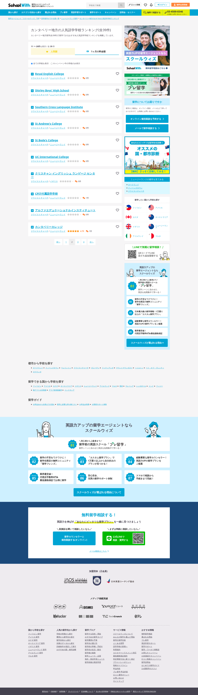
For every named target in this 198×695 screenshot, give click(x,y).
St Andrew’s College (48, 123)
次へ (92, 242)
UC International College (52, 157)
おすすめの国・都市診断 (66, 649)
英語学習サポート (78, 12)
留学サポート (95, 12)
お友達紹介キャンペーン (151, 656)
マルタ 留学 (33, 656)
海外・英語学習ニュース (95, 659)
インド (151, 386)
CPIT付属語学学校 (46, 193)
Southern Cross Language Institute (59, 107)
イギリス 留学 (33, 646)
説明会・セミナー (127, 12)
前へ (58, 242)
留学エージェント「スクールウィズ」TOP (23, 18)
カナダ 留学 (33, 640)
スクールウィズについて (123, 634)
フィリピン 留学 (34, 634)
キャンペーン (110, 12)
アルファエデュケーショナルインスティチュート (65, 210)
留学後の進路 (90, 652)
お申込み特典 (84, 404)
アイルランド (104, 386)
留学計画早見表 (119, 640)
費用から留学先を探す (65, 637)
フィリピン (37, 386)
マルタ (114, 386)
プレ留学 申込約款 (120, 671)
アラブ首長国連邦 (55, 390)
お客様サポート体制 (99, 404)
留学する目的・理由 (93, 634)
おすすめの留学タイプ (94, 637)
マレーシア (129, 386)
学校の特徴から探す (65, 634)
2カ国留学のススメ (149, 668)
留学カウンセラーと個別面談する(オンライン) (74, 538)
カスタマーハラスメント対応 (124, 652)
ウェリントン (66, 368)
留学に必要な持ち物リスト (67, 404)
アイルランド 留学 (35, 652)
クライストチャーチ (39, 78)
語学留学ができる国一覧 (50, 18)
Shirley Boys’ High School (52, 90)
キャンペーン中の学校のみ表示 (66, 63)
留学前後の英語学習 (93, 662)
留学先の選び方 (91, 643)
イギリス (54, 181)
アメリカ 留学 (33, 637)
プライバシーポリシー (122, 662)
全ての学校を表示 (41, 63)
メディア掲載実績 (99, 598)
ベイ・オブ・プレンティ (155, 368)
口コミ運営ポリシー (121, 675)
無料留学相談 (146, 634)
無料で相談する (152, 12)
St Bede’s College (46, 140)
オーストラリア (66, 386)
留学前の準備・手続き (94, 646)
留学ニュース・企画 (93, 656)
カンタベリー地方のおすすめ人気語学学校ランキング (99, 18)
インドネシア (69, 390)
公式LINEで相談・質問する (125, 538)
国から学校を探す (36, 630)
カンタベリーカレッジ (49, 227)
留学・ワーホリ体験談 (150, 649)
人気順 (54, 51)
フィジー (159, 386)
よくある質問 (118, 643)
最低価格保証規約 (120, 656)
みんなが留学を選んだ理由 (124, 637)
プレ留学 (64, 12)
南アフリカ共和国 (39, 390)
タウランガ (37, 372)
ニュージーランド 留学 (37, 649)
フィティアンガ (107, 368)
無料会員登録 (180, 4)
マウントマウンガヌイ (124, 368)
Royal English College (49, 74)
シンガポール (141, 386)
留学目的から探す (64, 640)
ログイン (162, 4)
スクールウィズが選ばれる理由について (99, 492)
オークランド (133, 185)
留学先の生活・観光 (93, 649)
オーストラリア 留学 (36, 643)
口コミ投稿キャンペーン (151, 659)
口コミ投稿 (134, 4)
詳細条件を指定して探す (66, 646)
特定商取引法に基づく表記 (124, 659)
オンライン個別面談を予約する (147, 118)
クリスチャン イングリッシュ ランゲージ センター (63, 175)
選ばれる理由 (50, 12)
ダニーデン (95, 368)
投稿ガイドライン (120, 665)
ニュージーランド (57, 78)
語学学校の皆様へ (120, 646)
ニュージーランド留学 (69, 18)
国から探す (13, 12)
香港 (121, 386)
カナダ (55, 386)
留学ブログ (90, 630)
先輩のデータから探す (65, 643)
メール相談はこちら (99, 551)
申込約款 (116, 668)
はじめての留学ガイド (150, 665)
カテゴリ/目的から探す (31, 12)
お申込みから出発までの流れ (43, 404)
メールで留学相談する (147, 128)
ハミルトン (139, 368)
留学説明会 (145, 662)
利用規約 (116, 649)
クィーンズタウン (135, 188)
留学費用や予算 (91, 640)
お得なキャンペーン (149, 652)
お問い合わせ (118, 678)
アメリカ (47, 386)
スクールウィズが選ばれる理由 (147, 342)
